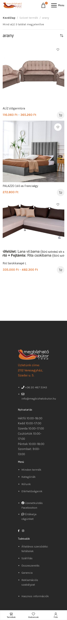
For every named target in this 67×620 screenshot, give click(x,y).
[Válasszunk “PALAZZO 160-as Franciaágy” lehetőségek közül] (60, 192)
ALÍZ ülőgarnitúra (14, 108)
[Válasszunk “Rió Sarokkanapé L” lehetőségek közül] (60, 270)
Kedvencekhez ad (58, 49)
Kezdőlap (9, 17)
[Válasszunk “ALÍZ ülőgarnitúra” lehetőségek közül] (60, 115)
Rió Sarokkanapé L (14, 263)
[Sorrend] (61, 35)
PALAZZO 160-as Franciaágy (20, 185)
